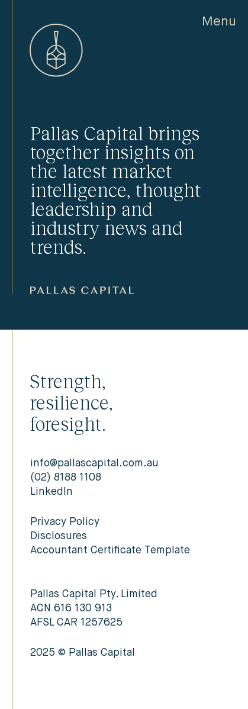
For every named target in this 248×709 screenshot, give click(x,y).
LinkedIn (51, 491)
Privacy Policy (64, 522)
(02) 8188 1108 (65, 477)
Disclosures (58, 536)
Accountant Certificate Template (110, 550)
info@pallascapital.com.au (94, 463)
